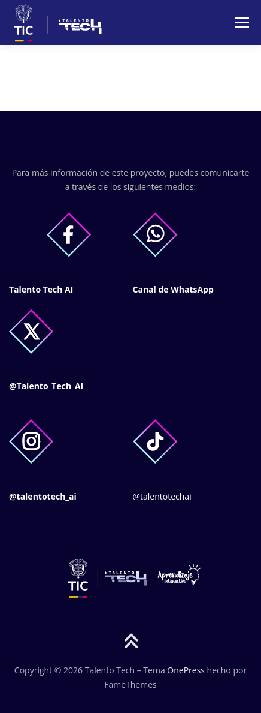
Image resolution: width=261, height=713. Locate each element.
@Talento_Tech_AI (46, 386)
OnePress (186, 670)
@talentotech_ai (43, 496)
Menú (241, 22)
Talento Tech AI (41, 289)
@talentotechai (162, 496)
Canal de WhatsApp (173, 289)
